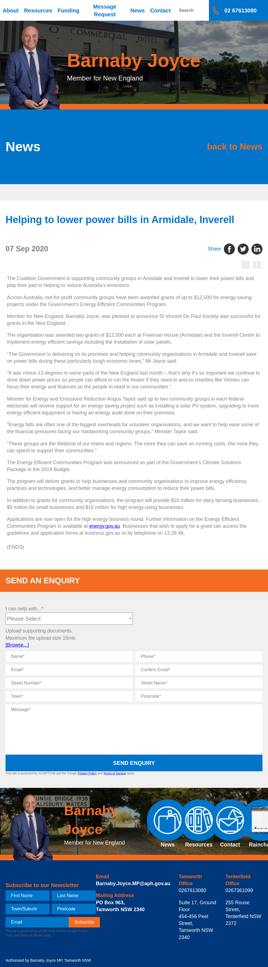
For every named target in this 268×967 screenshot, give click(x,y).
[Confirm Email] (198, 670)
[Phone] (198, 656)
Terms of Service (114, 773)
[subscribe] (84, 922)
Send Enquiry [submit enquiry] (134, 763)
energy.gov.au (104, 526)
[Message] (134, 729)
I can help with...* (24, 608)
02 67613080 (240, 10)
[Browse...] (17, 645)
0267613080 (192, 890)
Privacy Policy (87, 773)
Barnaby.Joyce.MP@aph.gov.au (133, 883)
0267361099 (239, 890)
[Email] (69, 670)
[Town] (69, 696)
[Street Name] (198, 683)
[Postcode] (198, 696)
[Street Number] (69, 683)
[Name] (69, 656)
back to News (228, 147)
